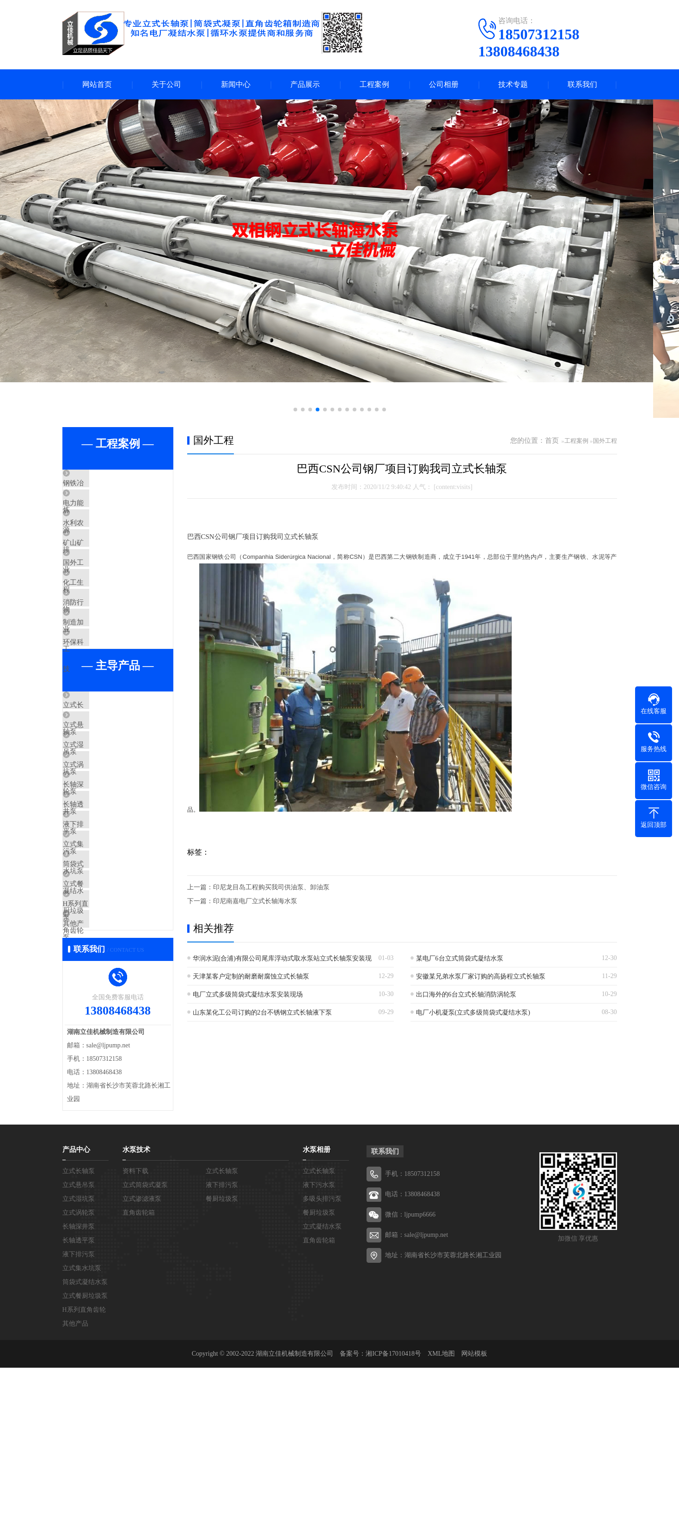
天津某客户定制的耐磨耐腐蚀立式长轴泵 (251, 976)
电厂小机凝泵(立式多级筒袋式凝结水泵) (473, 1012)
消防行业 (98, 647)
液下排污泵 (101, 935)
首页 (552, 440)
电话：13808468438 (412, 1349)
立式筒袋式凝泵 (145, 1340)
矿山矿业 (98, 565)
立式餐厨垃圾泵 (108, 1017)
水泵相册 (316, 1305)
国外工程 (98, 592)
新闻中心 (236, 84)
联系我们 (582, 84)
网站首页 (97, 84)
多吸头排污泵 (322, 1354)
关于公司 (166, 84)
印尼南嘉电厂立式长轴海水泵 (255, 901)
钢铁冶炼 (98, 483)
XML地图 (441, 1508)
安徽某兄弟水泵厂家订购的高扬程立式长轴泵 (480, 976)
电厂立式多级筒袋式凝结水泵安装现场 (248, 994)
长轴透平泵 (101, 908)
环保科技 (98, 701)
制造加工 (98, 674)
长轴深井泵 (101, 881)
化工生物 (98, 620)
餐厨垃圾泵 (222, 1354)
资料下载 (135, 1326)
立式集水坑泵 (105, 962)
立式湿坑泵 (101, 826)
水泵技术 (136, 1305)
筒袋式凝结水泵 (108, 990)
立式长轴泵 (101, 772)
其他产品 (98, 1072)
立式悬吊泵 (101, 799)
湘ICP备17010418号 (393, 1508)
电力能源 (98, 510)
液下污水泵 (319, 1340)
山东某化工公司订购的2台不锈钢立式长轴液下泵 (262, 1012)
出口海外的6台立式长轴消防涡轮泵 (466, 994)
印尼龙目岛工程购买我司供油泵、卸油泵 (271, 887)
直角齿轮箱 (138, 1367)
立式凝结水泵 (322, 1381)
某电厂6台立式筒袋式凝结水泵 (459, 958)
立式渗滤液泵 (141, 1354)
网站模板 (474, 1508)
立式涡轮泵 (101, 853)
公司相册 (444, 84)
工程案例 (374, 84)
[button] (295, 409)
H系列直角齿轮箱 (111, 1044)
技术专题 (513, 84)
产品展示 (305, 84)
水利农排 (98, 538)
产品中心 (76, 1305)
